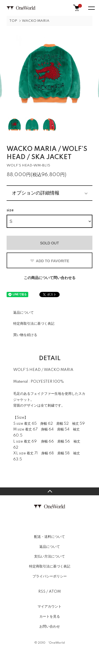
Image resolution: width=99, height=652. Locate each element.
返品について (23, 312)
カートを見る (49, 616)
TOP (13, 21)
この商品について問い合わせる (50, 278)
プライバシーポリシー (49, 576)
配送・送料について (49, 537)
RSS (41, 591)
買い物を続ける (25, 335)
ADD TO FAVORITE (49, 261)
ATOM (55, 591)
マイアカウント (49, 606)
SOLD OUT (49, 243)
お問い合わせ (49, 626)
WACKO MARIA (35, 21)
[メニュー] (91, 8)
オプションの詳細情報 (35, 193)
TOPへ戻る (49, 491)
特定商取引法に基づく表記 (33, 323)
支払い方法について (49, 556)
